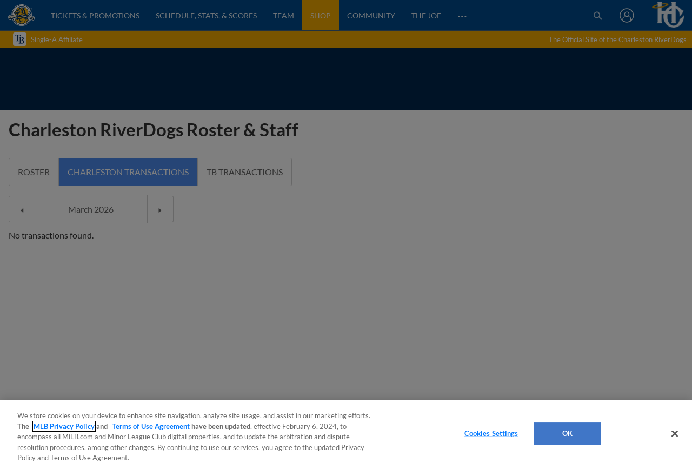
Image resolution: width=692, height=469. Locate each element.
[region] (346, 434)
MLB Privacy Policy (64, 426)
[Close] (675, 434)
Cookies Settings (491, 433)
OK (567, 433)
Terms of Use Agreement (151, 426)
